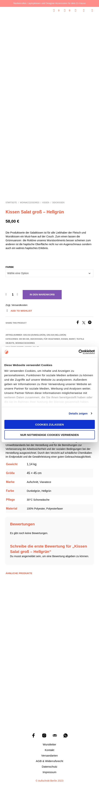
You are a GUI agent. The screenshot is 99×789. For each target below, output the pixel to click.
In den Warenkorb (42, 290)
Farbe (10, 263)
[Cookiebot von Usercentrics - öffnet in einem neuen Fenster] (78, 352)
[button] (56, 10)
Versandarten (49, 751)
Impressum (49, 768)
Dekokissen (58, 199)
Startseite (11, 199)
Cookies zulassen (49, 424)
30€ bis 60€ (24, 335)
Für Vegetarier (52, 335)
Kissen (45, 199)
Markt (72, 335)
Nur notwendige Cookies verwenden (49, 434)
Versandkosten (19, 301)
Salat (36, 343)
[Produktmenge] (13, 290)
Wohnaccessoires (29, 199)
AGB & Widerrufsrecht (49, 757)
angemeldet (28, 552)
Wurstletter (49, 740)
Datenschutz (49, 762)
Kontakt (49, 746)
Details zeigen (78, 413)
